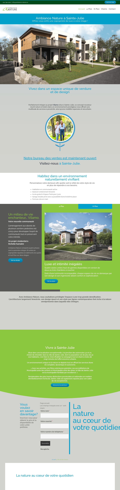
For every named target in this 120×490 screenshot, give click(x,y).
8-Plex (61, 459)
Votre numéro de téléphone (52, 432)
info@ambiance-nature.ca (20, 2)
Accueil (54, 459)
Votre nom (45, 411)
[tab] (61, 206)
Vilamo (55, 105)
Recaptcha (44, 449)
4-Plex (58, 459)
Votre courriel (46, 421)
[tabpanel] (78, 249)
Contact (66, 459)
